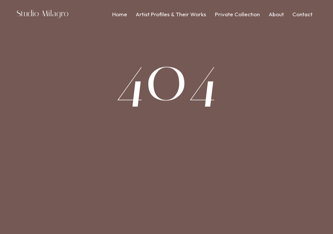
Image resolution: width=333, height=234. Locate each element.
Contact (302, 14)
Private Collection (237, 14)
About (276, 14)
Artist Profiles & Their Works (171, 14)
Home (119, 14)
